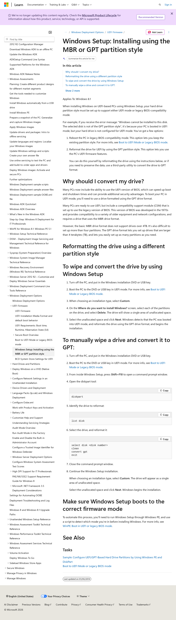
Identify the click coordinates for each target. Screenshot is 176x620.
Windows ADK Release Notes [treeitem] (25, 74)
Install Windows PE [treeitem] (19, 112)
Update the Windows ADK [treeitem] (23, 54)
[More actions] (169, 32)
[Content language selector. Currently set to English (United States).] (20, 596)
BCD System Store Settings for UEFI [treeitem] (34, 358)
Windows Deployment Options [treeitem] (28, 300)
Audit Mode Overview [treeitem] (23, 427)
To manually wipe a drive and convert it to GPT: (90, 85)
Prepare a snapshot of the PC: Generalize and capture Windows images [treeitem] (31, 120)
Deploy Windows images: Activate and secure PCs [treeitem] (30, 172)
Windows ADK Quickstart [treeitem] (23, 204)
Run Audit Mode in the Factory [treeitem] (28, 433)
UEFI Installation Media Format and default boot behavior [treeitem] (33, 318)
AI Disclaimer (11, 604)
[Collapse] (50, 32)
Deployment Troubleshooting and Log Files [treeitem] (30, 503)
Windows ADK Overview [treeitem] (22, 209)
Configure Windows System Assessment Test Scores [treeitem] (33, 464)
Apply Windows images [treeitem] (22, 127)
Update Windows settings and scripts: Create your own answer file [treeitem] (29, 153)
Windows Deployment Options (87, 32)
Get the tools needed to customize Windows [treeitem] (28, 96)
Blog (47, 604)
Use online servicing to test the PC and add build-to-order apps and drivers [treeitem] (30, 162)
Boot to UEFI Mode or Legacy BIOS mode (143, 142)
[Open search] (159, 5)
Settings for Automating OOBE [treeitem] (26, 495)
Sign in (168, 4)
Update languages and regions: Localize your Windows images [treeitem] (30, 144)
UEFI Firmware (114, 32)
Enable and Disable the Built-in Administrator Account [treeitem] (28, 440)
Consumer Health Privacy (98, 604)
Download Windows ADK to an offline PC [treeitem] (31, 49)
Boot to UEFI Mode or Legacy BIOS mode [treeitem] (33, 342)
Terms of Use (125, 604)
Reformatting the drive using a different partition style (93, 76)
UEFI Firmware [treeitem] (22, 310)
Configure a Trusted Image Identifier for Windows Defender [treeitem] (33, 449)
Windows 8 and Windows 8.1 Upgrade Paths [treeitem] (30, 512)
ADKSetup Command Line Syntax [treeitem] (27, 59)
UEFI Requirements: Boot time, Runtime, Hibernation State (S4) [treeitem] (31, 328)
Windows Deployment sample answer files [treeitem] (32, 189)
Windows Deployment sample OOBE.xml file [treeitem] (31, 197)
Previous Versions (31, 604)
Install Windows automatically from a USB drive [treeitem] (32, 105)
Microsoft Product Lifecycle (99, 15)
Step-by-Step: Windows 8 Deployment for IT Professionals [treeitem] (32, 221)
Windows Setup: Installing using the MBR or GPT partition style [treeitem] (34, 352)
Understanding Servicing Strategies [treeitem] (31, 422)
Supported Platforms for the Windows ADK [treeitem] (30, 67)
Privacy (75, 604)
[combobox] (29, 39)
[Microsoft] (6, 4)
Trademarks (142, 604)
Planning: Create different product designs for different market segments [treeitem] (32, 86)
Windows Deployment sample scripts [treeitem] (29, 184)
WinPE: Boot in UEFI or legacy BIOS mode (87, 526)
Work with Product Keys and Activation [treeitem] (33, 407)
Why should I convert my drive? (82, 71)
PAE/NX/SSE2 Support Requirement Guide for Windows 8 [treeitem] (31, 479)
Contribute (61, 604)
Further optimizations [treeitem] (21, 179)
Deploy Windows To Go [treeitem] (22, 557)
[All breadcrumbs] (66, 32)
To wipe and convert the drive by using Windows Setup (94, 80)
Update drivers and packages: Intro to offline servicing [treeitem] (30, 134)
